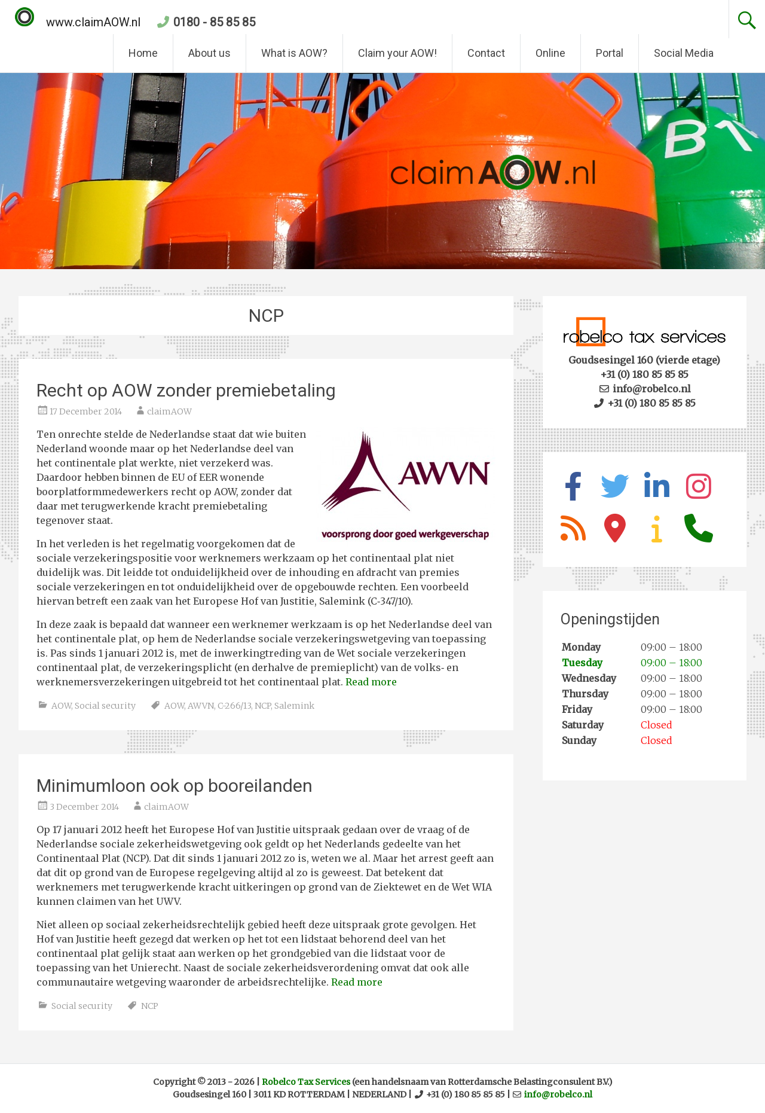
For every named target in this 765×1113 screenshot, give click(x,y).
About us (209, 53)
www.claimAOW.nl (77, 22)
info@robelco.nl (558, 1094)
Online (550, 53)
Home (143, 53)
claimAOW (169, 411)
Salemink (294, 705)
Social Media (684, 53)
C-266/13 (234, 705)
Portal (609, 53)
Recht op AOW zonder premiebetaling (186, 390)
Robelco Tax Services (306, 1082)
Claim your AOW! (397, 53)
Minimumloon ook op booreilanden (174, 785)
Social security (105, 705)
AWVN (201, 705)
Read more (371, 682)
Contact (486, 53)
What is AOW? (294, 53)
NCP (263, 705)
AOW (61, 705)
